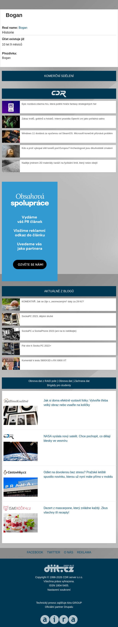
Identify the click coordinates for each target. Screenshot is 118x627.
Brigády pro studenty (59, 385)
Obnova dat (65, 380)
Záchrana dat (82, 380)
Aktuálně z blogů (59, 291)
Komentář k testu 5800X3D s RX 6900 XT (44, 360)
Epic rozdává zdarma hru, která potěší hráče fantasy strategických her (59, 104)
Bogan (23, 27)
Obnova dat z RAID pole (43, 380)
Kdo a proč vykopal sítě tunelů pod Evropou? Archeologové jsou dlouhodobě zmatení (67, 148)
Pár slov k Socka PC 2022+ (36, 345)
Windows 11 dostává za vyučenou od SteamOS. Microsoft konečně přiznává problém (67, 133)
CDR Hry (59, 94)
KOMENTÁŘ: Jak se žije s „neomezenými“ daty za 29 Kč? (53, 301)
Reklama (84, 552)
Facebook (35, 552)
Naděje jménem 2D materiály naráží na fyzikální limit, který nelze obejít (59, 162)
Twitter (53, 552)
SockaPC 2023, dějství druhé (37, 316)
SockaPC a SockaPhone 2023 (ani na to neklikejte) (49, 331)
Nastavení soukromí (59, 589)
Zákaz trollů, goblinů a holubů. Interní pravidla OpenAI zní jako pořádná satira (63, 118)
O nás (68, 552)
